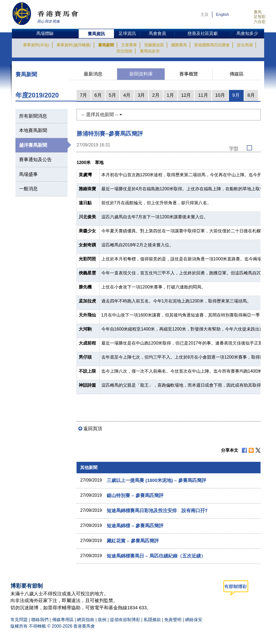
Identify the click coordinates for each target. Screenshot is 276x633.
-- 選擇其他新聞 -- (101, 114)
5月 (112, 95)
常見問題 (19, 619)
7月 (83, 95)
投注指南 (124, 51)
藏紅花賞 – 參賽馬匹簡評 (132, 540)
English (222, 14)
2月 (155, 95)
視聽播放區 (154, 45)
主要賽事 (129, 45)
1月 (170, 95)
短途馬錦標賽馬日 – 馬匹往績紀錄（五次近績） (156, 556)
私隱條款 (152, 619)
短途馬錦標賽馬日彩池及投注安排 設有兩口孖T (157, 510)
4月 (126, 95)
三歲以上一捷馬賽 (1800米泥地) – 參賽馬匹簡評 (156, 480)
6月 (98, 95)
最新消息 (93, 74)
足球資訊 (127, 33)
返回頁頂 (92, 428)
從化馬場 (245, 45)
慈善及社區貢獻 (203, 33)
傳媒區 (237, 74)
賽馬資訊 (96, 33)
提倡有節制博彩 (125, 619)
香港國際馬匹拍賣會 (212, 45)
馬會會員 (157, 33)
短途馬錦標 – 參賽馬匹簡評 (135, 525)
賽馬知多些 (150, 51)
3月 (141, 95)
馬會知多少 (247, 33)
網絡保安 (193, 619)
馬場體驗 (45, 33)
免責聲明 (172, 619)
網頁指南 (85, 619)
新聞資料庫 (141, 74)
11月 (203, 95)
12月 (186, 95)
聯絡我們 (40, 619)
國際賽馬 (179, 45)
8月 (251, 95)
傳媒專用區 (63, 619)
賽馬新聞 (106, 45)
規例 (102, 619)
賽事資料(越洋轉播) (73, 45)
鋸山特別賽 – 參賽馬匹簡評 (135, 495)
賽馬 (258, 12)
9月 (235, 95)
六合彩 (260, 21)
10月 (220, 95)
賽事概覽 (188, 74)
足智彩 (260, 16)
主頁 (204, 14)
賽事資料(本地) (36, 45)
